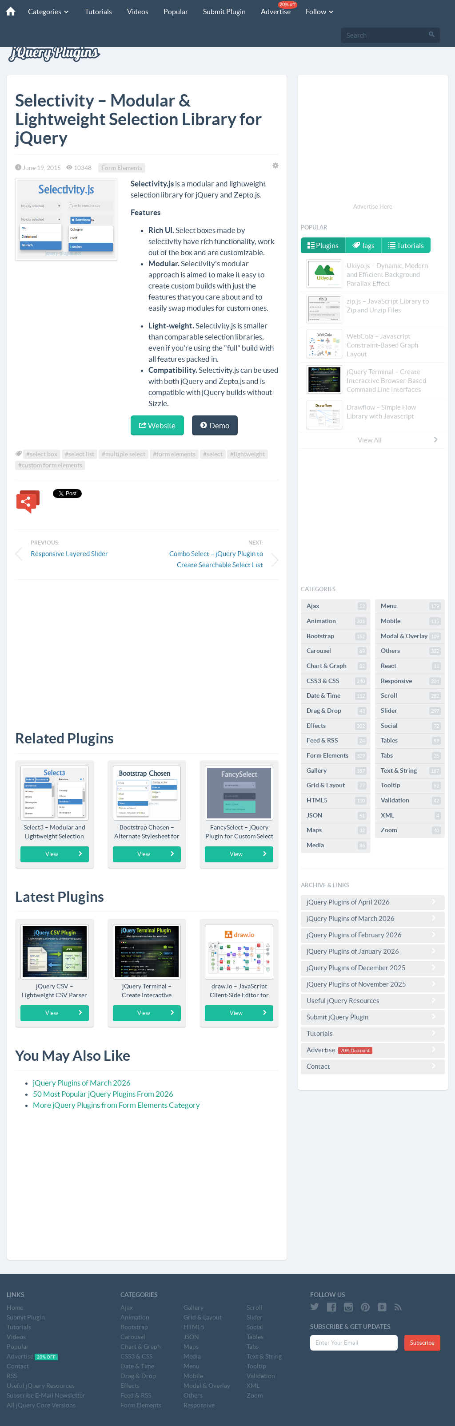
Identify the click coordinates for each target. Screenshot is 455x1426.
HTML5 (337, 801)
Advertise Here (372, 206)
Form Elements (121, 167)
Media (337, 845)
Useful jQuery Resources (373, 1000)
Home (15, 1307)
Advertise (275, 8)
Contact (373, 1066)
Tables (411, 741)
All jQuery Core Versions (41, 1405)
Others (411, 651)
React (411, 666)
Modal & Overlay (411, 636)
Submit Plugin (221, 12)
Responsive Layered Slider (69, 553)
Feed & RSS (337, 741)
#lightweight (247, 454)
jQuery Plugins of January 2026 (373, 951)
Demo (214, 425)
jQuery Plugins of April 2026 (373, 902)
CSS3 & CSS (337, 681)
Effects (337, 726)
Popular (172, 12)
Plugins (323, 245)
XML (411, 816)
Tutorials (94, 12)
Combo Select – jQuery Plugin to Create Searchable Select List (216, 559)
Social (411, 726)
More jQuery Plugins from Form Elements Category (116, 1105)
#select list (79, 454)
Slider (411, 711)
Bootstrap (337, 636)
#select (213, 454)
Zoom (411, 830)
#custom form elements (50, 465)
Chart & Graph (337, 666)
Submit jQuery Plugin (373, 1017)
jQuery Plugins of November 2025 (373, 984)
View (64, 853)
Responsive (411, 681)
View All (398, 440)
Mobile (411, 621)
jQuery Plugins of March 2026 (82, 1082)
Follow (316, 12)
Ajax (337, 606)
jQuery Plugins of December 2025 (373, 968)
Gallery (337, 771)
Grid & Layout (337, 786)
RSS (12, 1375)
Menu (411, 606)
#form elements (174, 454)
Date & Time (337, 696)
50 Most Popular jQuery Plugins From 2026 (103, 1094)
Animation (337, 621)
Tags (364, 245)
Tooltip (411, 786)
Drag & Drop (337, 711)
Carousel (337, 651)
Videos (134, 12)
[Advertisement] (147, 648)
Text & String (411, 771)
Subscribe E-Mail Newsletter (46, 1395)
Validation (411, 801)
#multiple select (123, 454)
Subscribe (422, 1342)
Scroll (411, 696)
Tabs (411, 756)
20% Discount (355, 1050)
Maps (337, 830)
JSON (337, 816)
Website (157, 425)
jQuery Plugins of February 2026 (373, 935)
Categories (45, 12)
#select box (41, 454)
